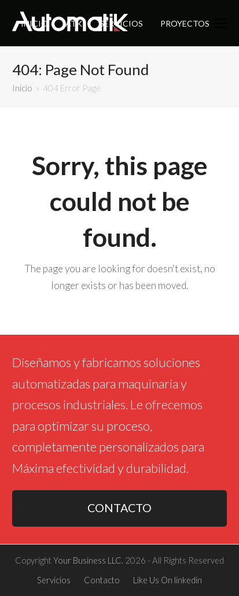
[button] (220, 23)
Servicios (54, 580)
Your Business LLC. (88, 560)
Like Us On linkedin (167, 580)
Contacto (102, 580)
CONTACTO (119, 507)
